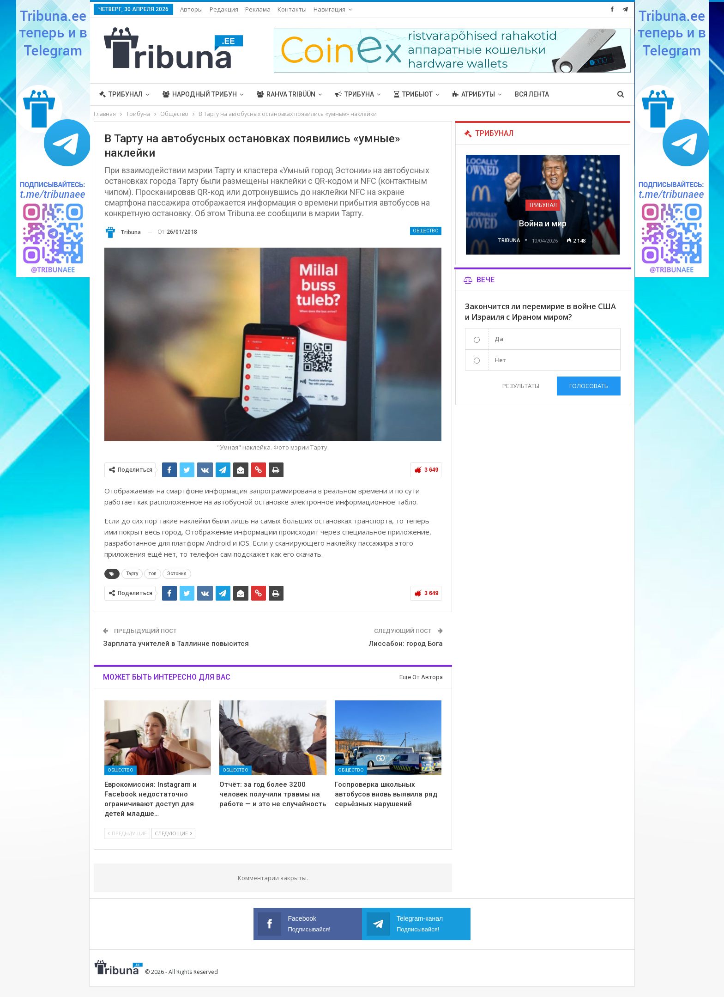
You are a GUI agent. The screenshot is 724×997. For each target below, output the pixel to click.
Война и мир (543, 223)
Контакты (292, 9)
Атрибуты (473, 94)
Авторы (191, 9)
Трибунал (121, 94)
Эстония (177, 573)
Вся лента (532, 94)
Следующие (173, 833)
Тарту (132, 573)
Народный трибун (200, 94)
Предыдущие (127, 833)
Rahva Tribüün (286, 94)
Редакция (224, 9)
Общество (426, 230)
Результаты (520, 386)
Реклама (258, 9)
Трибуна (354, 94)
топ (153, 573)
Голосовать (588, 386)
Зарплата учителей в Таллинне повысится (176, 643)
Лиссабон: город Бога (406, 643)
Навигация (329, 9)
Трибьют (413, 94)
